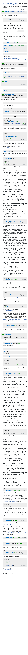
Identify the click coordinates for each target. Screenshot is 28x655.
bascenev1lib (6, 3)
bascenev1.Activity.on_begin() (10, 501)
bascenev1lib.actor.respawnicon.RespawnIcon (14, 76)
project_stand (22, 59)
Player (15, 43)
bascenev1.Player (7, 569)
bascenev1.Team (16, 298)
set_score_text (6, 59)
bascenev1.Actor (9, 565)
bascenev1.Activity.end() (8, 310)
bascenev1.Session (16, 123)
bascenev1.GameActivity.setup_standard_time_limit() (15, 319)
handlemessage (14, 59)
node (18, 58)
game (15, 3)
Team (19, 294)
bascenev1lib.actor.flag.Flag (17, 11)
